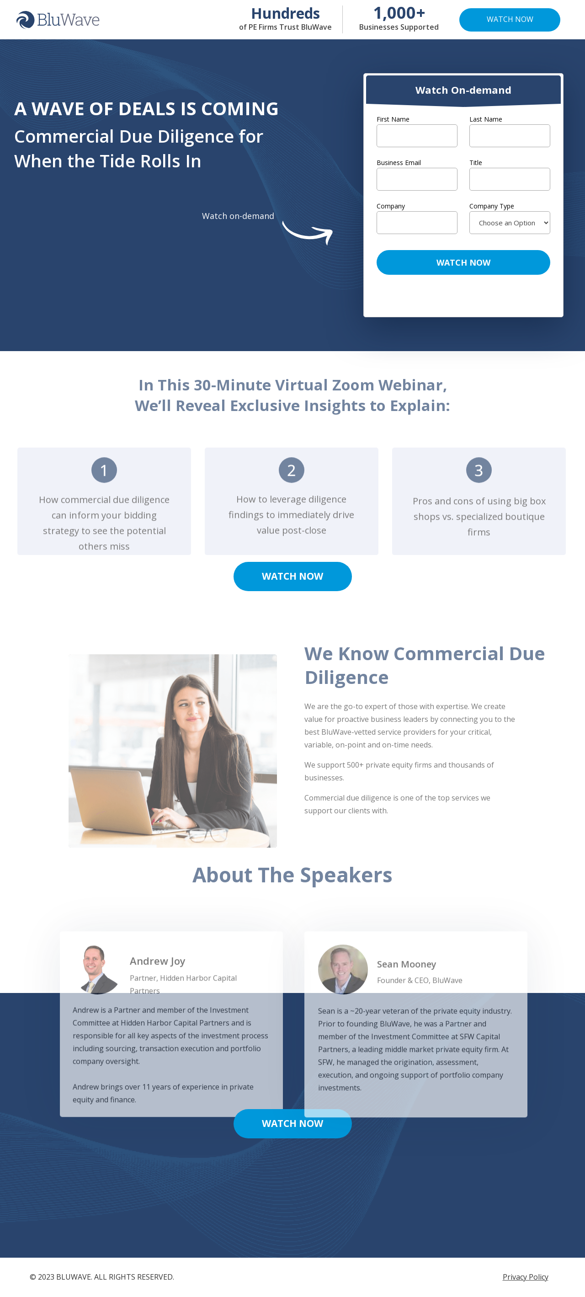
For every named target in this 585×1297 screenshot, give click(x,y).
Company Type (491, 206)
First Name (393, 119)
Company (391, 206)
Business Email (399, 162)
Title (475, 162)
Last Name (485, 119)
